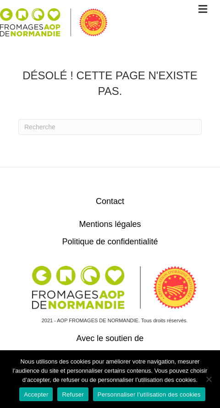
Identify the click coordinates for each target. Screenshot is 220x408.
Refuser (72, 394)
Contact (110, 201)
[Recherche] (110, 127)
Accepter (36, 394)
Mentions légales (110, 224)
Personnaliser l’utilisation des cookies (149, 394)
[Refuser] (208, 379)
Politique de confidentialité (110, 241)
